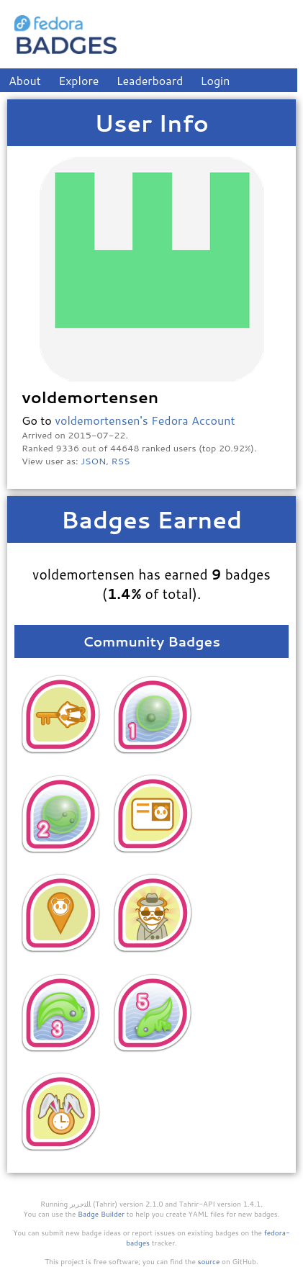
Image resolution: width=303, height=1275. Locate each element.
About (25, 80)
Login (215, 80)
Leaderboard (150, 80)
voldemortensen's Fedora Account (145, 420)
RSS (121, 460)
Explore (78, 80)
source (209, 1261)
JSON (93, 460)
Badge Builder (101, 1214)
